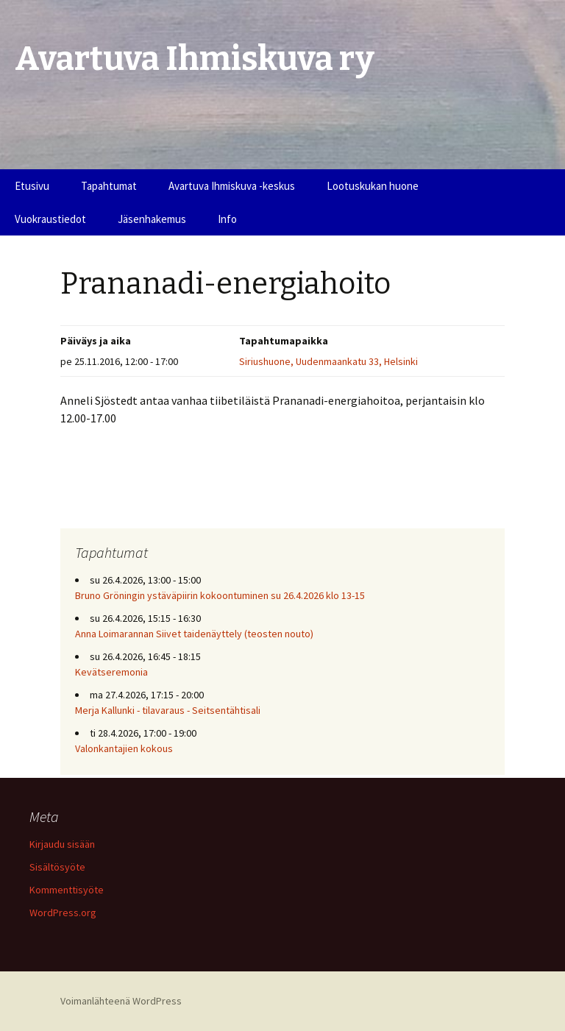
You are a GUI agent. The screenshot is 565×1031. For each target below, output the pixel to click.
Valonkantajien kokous (124, 748)
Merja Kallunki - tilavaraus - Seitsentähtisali (167, 710)
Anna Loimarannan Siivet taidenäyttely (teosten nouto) (194, 633)
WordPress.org (62, 912)
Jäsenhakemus (152, 219)
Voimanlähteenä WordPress (121, 1000)
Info (227, 219)
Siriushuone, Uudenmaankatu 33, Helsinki (328, 361)
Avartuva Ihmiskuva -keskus (231, 186)
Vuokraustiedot (50, 219)
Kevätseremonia (111, 672)
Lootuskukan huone (373, 186)
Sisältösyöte (57, 867)
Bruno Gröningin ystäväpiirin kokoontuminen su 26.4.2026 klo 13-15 (220, 595)
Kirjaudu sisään (62, 844)
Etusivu (32, 186)
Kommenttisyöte (66, 889)
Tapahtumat (109, 186)
